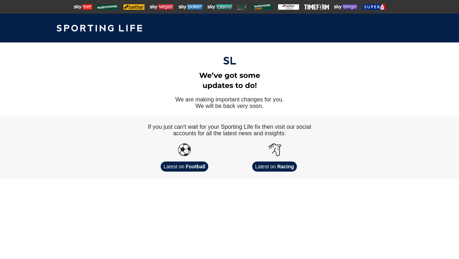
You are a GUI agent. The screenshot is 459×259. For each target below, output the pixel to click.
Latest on (184, 166)
